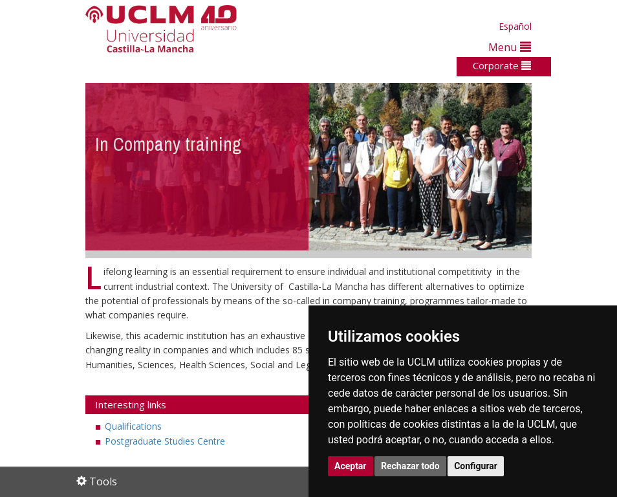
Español (515, 26)
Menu (509, 46)
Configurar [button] (475, 466)
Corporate (502, 65)
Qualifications (133, 426)
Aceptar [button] (350, 466)
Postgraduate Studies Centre (165, 441)
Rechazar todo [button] (410, 466)
